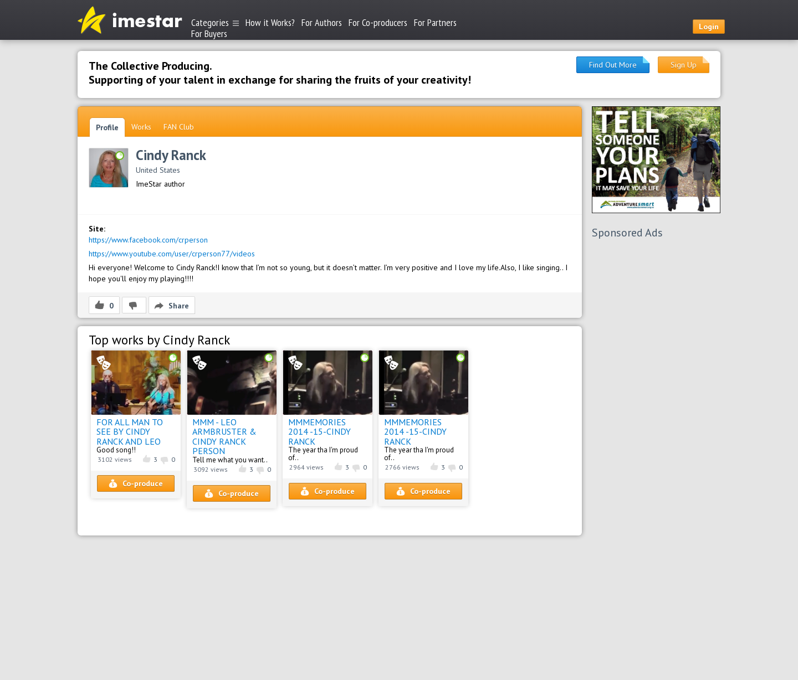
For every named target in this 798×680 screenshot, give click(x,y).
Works (141, 127)
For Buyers (209, 33)
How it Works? (270, 22)
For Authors (321, 22)
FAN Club (178, 127)
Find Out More (613, 65)
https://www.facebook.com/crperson (148, 240)
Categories (215, 22)
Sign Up (684, 65)
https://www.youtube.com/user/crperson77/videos (172, 254)
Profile (107, 127)
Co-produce (136, 483)
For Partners (435, 22)
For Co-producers (378, 22)
